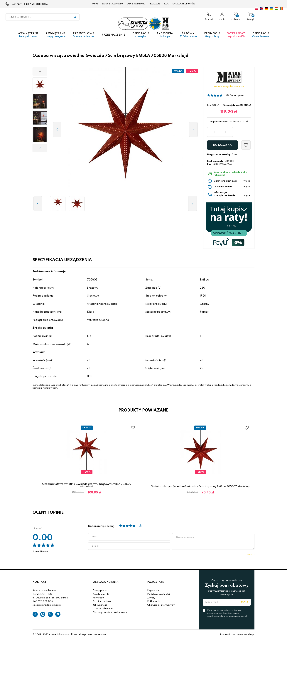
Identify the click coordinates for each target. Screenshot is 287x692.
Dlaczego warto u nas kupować (110, 612)
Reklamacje (153, 601)
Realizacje (154, 4)
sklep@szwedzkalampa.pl (47, 605)
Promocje (212, 35)
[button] (40, 71)
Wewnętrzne (28, 35)
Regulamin (153, 590)
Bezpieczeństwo (102, 601)
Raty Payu (98, 598)
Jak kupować (100, 605)
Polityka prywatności (158, 594)
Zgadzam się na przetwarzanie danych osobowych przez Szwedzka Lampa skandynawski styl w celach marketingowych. (227, 613)
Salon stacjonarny (112, 4)
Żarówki (188, 35)
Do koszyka (222, 145)
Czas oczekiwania (103, 609)
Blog (166, 4)
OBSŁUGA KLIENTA (106, 582)
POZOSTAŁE (155, 582)
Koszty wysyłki (101, 594)
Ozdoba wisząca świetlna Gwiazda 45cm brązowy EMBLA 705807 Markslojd (200, 486)
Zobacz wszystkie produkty (229, 87)
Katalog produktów (184, 4)
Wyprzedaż (236, 35)
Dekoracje (140, 35)
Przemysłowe (83, 35)
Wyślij (250, 555)
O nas (95, 4)
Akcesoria (165, 35)
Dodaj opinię (236, 95)
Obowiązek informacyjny (161, 605)
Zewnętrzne (55, 35)
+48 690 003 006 (36, 4)
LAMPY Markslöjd (136, 4)
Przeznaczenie (113, 35)
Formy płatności (101, 590)
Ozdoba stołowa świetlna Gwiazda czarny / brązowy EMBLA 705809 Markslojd (86, 485)
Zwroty (151, 598)
